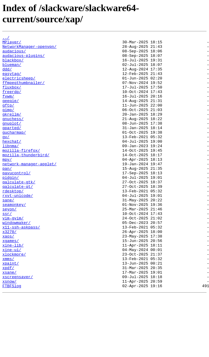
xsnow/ (9, 331)
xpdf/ (8, 314)
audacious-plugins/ (23, 60)
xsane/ (9, 320)
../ (5, 38)
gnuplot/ (11, 141)
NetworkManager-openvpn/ (29, 49)
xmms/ (8, 303)
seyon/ (9, 244)
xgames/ (10, 282)
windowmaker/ (16, 260)
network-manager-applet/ (29, 190)
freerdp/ (11, 103)
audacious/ (14, 54)
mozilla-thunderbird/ (25, 179)
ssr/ (7, 249)
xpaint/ (10, 309)
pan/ (7, 195)
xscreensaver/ (17, 325)
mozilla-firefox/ (21, 173)
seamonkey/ (14, 238)
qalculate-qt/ (17, 217)
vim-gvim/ (12, 255)
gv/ (5, 157)
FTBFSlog (11, 336)
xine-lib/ (12, 287)
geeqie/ (10, 114)
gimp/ (8, 125)
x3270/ (9, 271)
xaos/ (8, 276)
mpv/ (7, 184)
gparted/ (11, 146)
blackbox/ (12, 65)
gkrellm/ (11, 130)
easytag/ (11, 81)
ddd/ (7, 76)
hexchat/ (11, 163)
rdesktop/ (12, 222)
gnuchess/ (12, 135)
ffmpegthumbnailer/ (23, 92)
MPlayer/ (11, 43)
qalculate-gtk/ (18, 211)
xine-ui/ (11, 293)
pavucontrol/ (16, 200)
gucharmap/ (14, 152)
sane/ (8, 233)
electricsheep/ (18, 87)
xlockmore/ (14, 298)
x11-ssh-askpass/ (21, 266)
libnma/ (10, 168)
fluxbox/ (11, 98)
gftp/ (8, 119)
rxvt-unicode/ (17, 228)
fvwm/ (8, 108)
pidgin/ (10, 206)
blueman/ (11, 70)
